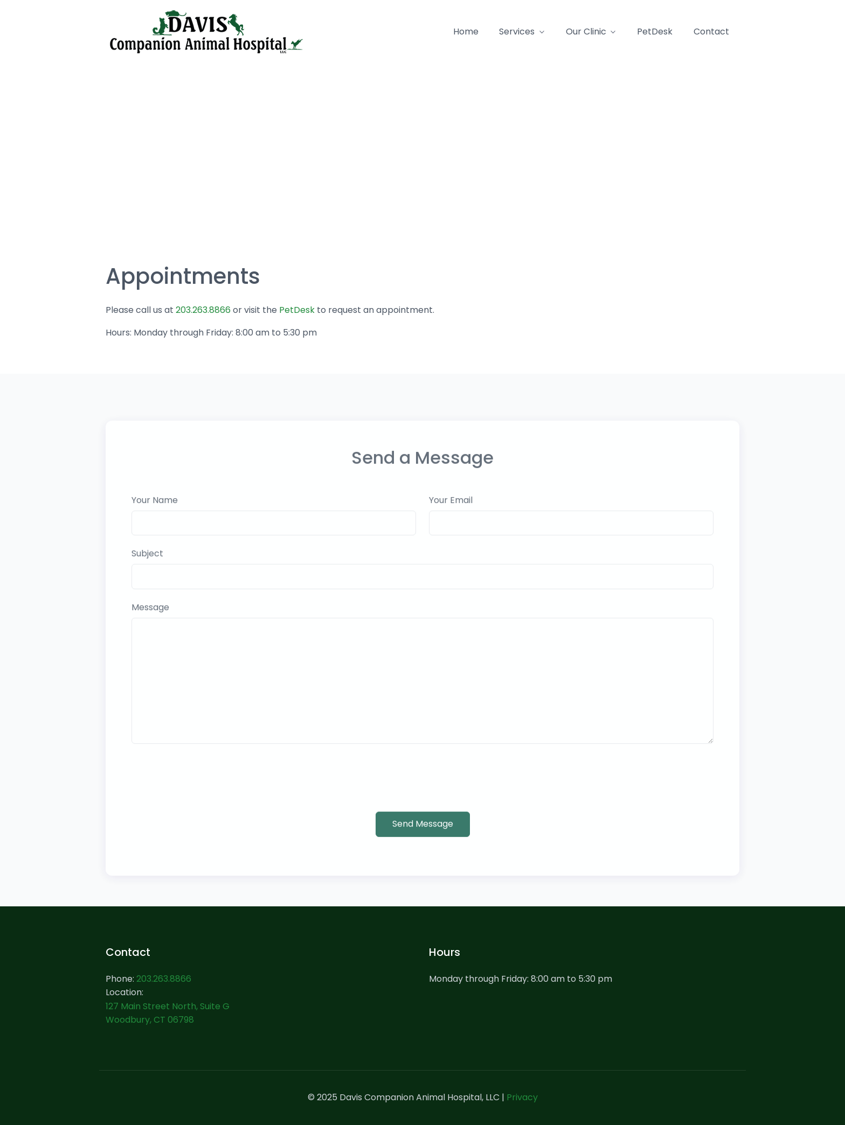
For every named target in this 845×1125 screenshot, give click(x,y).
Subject (147, 565)
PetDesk (655, 31)
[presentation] (213, 789)
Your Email (451, 512)
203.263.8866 (203, 310)
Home (466, 31)
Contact (711, 31)
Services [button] (517, 31)
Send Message (422, 835)
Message (150, 619)
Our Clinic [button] (586, 31)
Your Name (154, 512)
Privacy (522, 1097)
